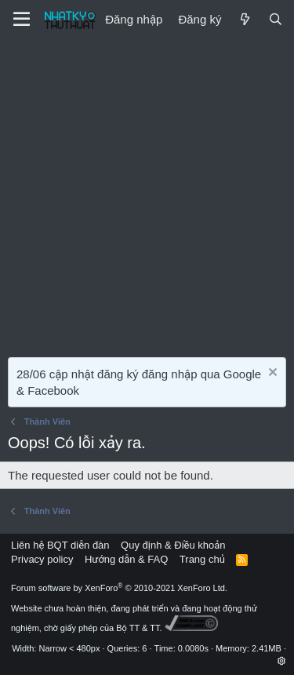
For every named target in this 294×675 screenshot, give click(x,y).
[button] (282, 661)
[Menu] (21, 19)
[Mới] (244, 19)
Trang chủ (202, 559)
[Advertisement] (147, 194)
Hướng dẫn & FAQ (126, 559)
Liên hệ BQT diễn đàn (60, 545)
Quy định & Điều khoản (173, 545)
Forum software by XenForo (119, 588)
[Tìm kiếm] (275, 19)
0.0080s (193, 648)
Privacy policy (42, 559)
